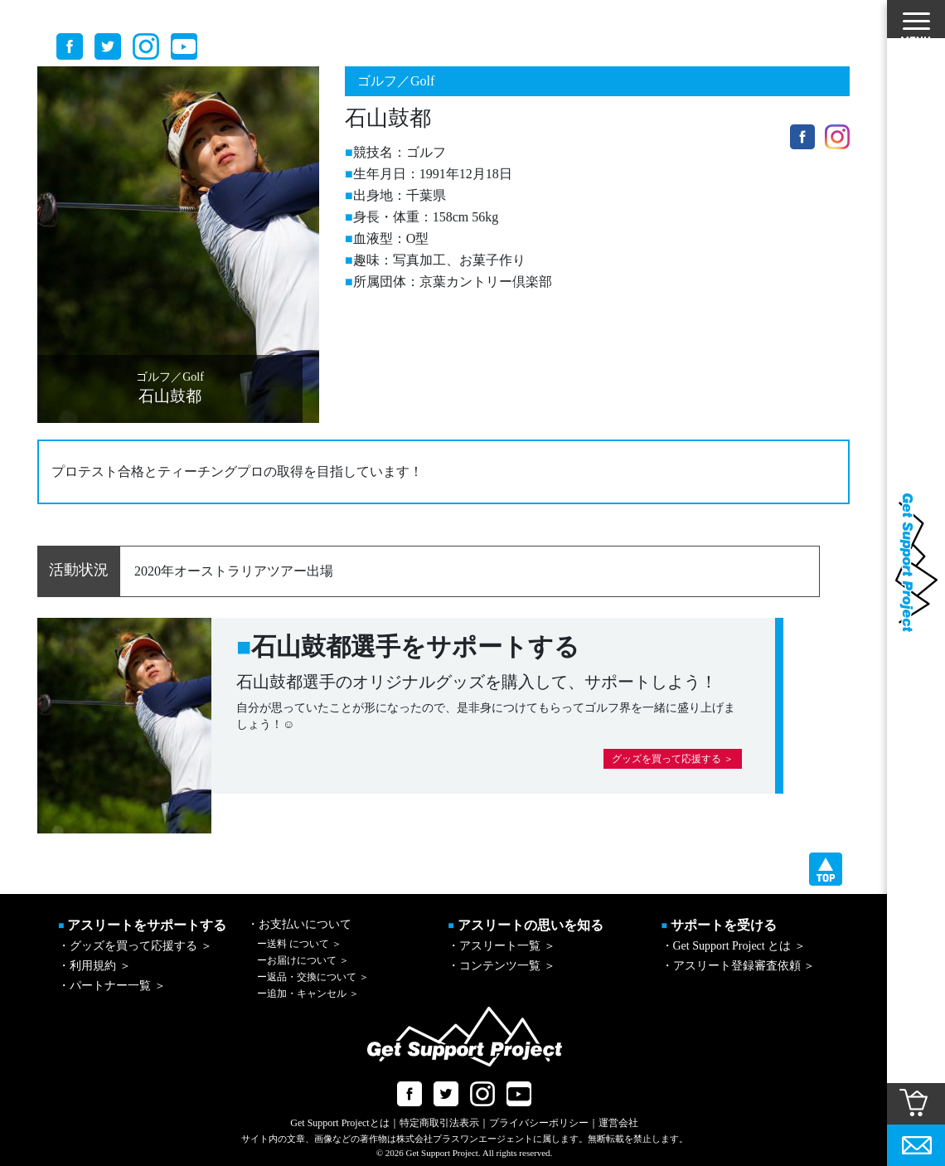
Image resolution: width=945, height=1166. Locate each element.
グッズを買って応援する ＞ (673, 759)
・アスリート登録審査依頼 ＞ (739, 966)
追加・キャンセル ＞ (308, 993)
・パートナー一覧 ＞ (112, 985)
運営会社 (618, 1123)
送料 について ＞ (299, 944)
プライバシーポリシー (539, 1123)
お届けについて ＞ (303, 960)
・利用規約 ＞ (94, 966)
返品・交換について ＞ (313, 977)
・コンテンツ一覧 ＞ (501, 966)
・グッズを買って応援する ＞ (135, 946)
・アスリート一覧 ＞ (501, 946)
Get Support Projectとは (339, 1123)
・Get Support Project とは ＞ (734, 946)
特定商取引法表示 (439, 1123)
